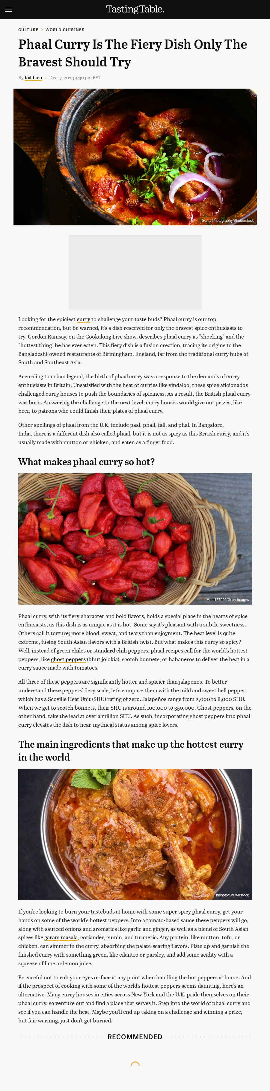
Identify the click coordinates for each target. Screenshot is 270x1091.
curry (83, 319)
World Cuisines (65, 29)
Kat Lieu (33, 77)
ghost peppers (68, 659)
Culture (28, 29)
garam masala (61, 937)
